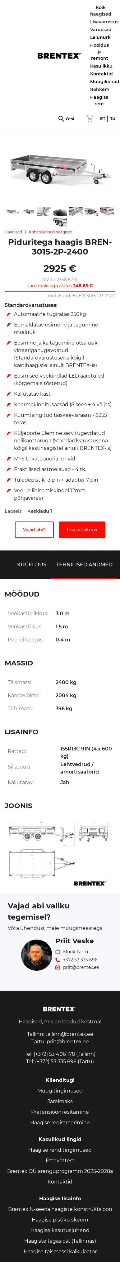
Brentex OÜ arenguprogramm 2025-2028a (60, 1171)
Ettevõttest (60, 1161)
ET (102, 118)
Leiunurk (100, 37)
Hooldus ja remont (99, 51)
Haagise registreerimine (60, 1123)
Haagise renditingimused (60, 1150)
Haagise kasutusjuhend (60, 1230)
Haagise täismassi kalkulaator (60, 1252)
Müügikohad (104, 81)
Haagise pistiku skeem (60, 1220)
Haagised (13, 232)
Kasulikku (101, 66)
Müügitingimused (60, 1091)
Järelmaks (60, 1101)
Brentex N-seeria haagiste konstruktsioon (60, 1209)
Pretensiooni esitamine (60, 1112)
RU (112, 118)
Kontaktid (101, 74)
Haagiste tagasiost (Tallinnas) (60, 1241)
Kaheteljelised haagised (50, 232)
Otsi (70, 119)
